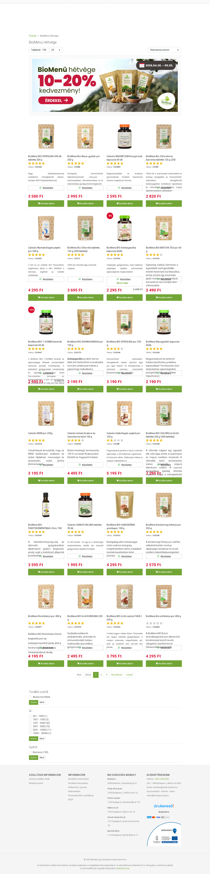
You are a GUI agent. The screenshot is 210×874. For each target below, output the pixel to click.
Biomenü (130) (40, 752)
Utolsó (129, 674)
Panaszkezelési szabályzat (81, 795)
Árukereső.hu (163, 812)
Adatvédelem (74, 791)
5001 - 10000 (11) (42, 729)
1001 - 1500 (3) (41, 719)
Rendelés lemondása (78, 783)
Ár (30, 711)
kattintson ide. (123, 868)
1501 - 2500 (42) (41, 723)
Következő (116, 674)
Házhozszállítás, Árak (39, 779)
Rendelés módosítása (78, 779)
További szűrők (38, 692)
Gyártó (33, 747)
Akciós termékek (41, 697)
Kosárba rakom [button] (46, 203)
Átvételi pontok (36, 783)
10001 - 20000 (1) (42, 733)
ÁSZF (70, 799)
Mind (42, 702)
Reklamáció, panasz (77, 787)
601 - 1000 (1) (40, 716)
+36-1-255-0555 (162, 779)
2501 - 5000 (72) (41, 726)
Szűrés (33, 702)
